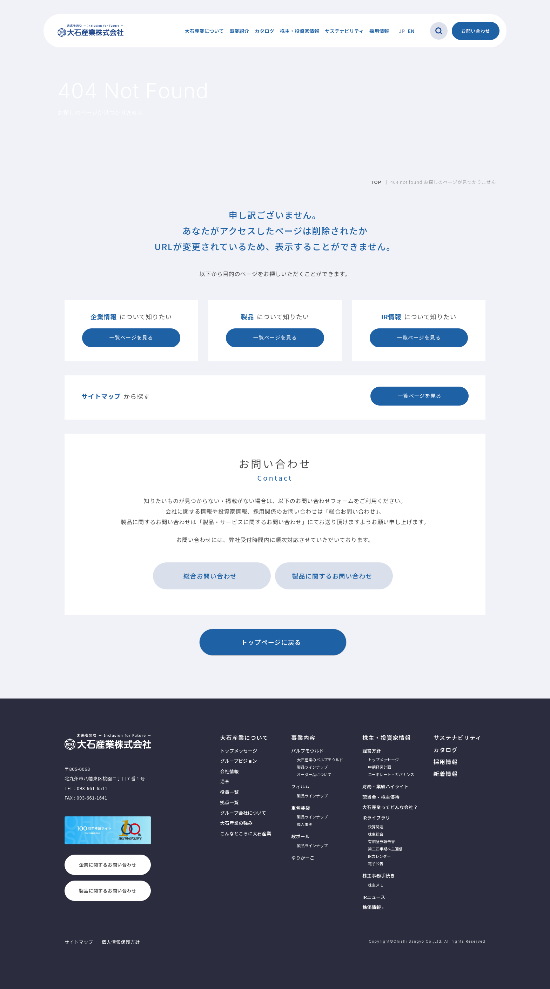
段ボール (300, 836)
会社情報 (229, 771)
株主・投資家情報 (386, 737)
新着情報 (446, 773)
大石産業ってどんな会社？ (390, 807)
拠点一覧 (229, 802)
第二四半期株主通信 (385, 848)
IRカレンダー (379, 856)
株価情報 (371, 907)
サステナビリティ (344, 30)
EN (411, 30)
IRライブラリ (376, 817)
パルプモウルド (307, 750)
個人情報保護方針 (121, 941)
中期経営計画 (379, 767)
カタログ (264, 30)
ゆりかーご (302, 857)
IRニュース (373, 897)
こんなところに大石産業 (245, 833)
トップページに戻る (271, 642)
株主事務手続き (378, 875)
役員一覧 (229, 792)
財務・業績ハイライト (385, 786)
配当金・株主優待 (381, 797)
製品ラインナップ (312, 767)
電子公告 (375, 863)
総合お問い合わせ (210, 575)
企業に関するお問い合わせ (107, 864)
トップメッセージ (238, 750)
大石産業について (244, 737)
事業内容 (303, 737)
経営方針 (371, 750)
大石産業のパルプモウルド (320, 759)
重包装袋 (300, 807)
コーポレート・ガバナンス (391, 774)
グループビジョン (238, 760)
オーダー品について (314, 774)
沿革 (224, 781)
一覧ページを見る (131, 337)
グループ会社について (243, 812)
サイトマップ (79, 941)
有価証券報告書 (381, 841)
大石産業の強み (236, 823)
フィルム (300, 786)
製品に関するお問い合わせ (332, 575)
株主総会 (375, 834)
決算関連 (375, 826)
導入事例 (304, 824)
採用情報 (379, 30)
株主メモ (375, 885)
